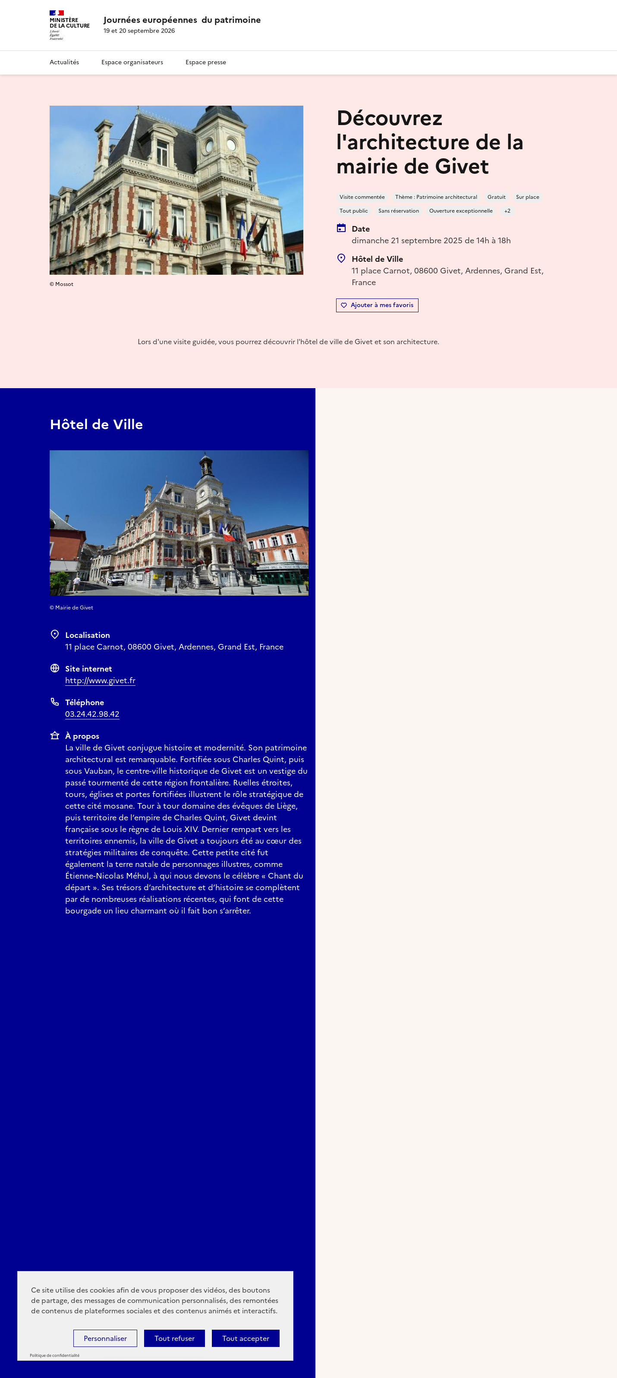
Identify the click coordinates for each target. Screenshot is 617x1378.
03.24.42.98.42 (92, 714)
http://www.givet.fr (100, 680)
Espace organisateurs (132, 62)
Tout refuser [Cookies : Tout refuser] (174, 1338)
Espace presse (206, 62)
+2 (507, 211)
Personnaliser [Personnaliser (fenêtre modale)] (105, 1338)
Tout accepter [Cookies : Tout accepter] (245, 1338)
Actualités (64, 62)
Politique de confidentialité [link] (54, 1356)
